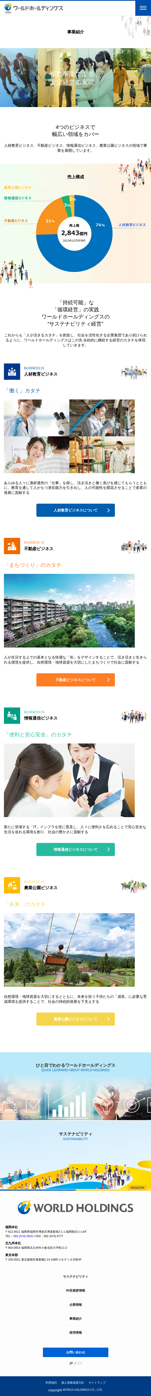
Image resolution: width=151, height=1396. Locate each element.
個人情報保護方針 (72, 1382)
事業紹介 (75, 1319)
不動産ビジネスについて (75, 680)
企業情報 (75, 1305)
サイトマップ (97, 1382)
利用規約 (51, 1382)
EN (79, 1363)
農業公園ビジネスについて (76, 1019)
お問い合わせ (75, 1352)
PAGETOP (137, 1187)
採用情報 (75, 1332)
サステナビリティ (75, 1276)
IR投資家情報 (75, 1290)
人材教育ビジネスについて (76, 510)
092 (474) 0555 (23, 1236)
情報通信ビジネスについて (76, 849)
